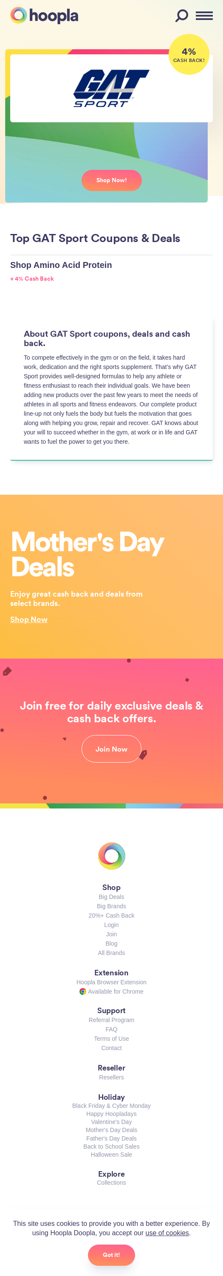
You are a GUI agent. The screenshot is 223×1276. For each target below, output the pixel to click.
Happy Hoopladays (111, 1113)
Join (111, 934)
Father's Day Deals (111, 1138)
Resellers (111, 1077)
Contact (111, 1048)
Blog (111, 943)
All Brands (111, 952)
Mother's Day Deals (112, 1130)
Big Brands (111, 906)
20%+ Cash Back (112, 915)
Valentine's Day (111, 1121)
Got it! (111, 1255)
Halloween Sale (111, 1154)
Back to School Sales (111, 1146)
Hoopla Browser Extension (111, 982)
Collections (111, 1182)
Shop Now (29, 619)
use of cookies (167, 1233)
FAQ (111, 1029)
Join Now (111, 749)
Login (111, 924)
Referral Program (111, 1020)
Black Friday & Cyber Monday (111, 1105)
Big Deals (111, 896)
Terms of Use (111, 1038)
